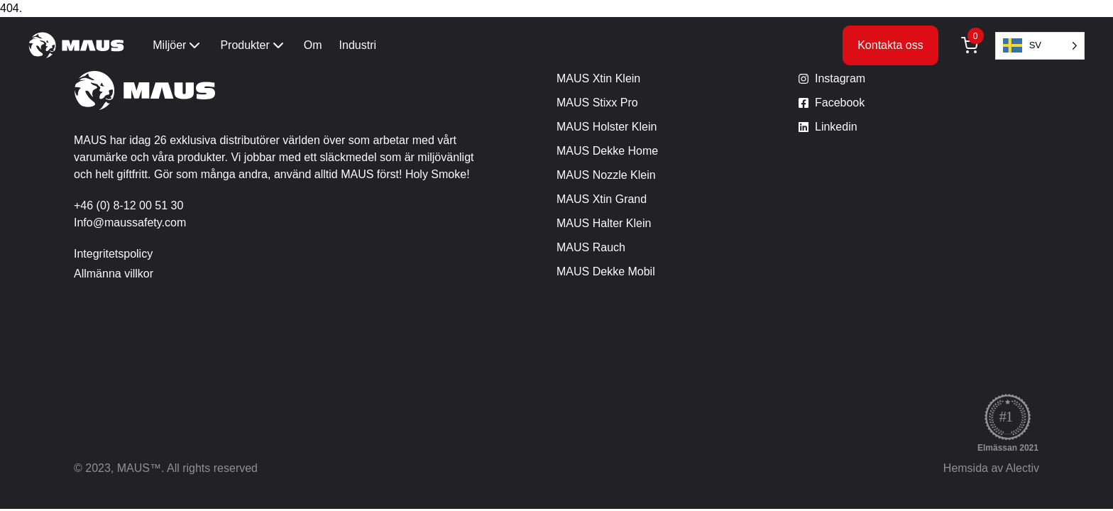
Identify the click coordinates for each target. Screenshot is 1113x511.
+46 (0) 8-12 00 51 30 (128, 205)
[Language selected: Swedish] (1040, 46)
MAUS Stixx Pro (597, 103)
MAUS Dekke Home (607, 151)
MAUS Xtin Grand (601, 199)
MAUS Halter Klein (603, 223)
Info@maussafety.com (130, 222)
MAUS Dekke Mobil (605, 271)
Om (313, 45)
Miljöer (178, 45)
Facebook (840, 103)
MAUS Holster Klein (606, 127)
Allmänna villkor (113, 274)
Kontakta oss (890, 45)
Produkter (253, 45)
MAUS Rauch (590, 247)
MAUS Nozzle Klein (606, 175)
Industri (357, 45)
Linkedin (836, 127)
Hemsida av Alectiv (991, 468)
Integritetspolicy (113, 254)
